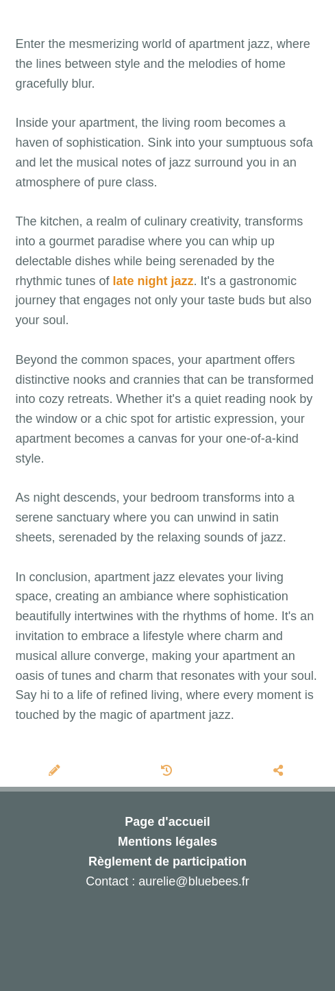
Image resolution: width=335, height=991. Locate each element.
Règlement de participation (167, 861)
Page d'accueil (167, 822)
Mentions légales (167, 841)
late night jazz (153, 281)
